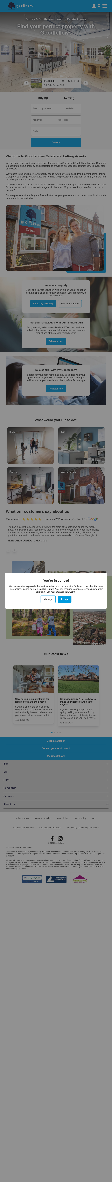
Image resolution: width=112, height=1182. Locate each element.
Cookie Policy (46, 589)
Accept (65, 599)
